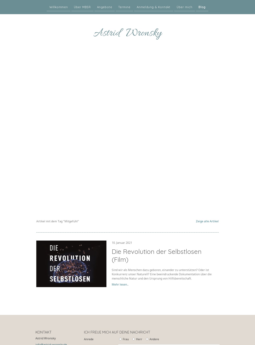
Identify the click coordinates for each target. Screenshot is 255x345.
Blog (202, 7)
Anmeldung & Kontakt (154, 7)
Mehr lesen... (120, 284)
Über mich (184, 7)
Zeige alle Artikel (207, 221)
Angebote (104, 7)
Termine (124, 7)
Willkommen (58, 7)
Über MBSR (82, 7)
